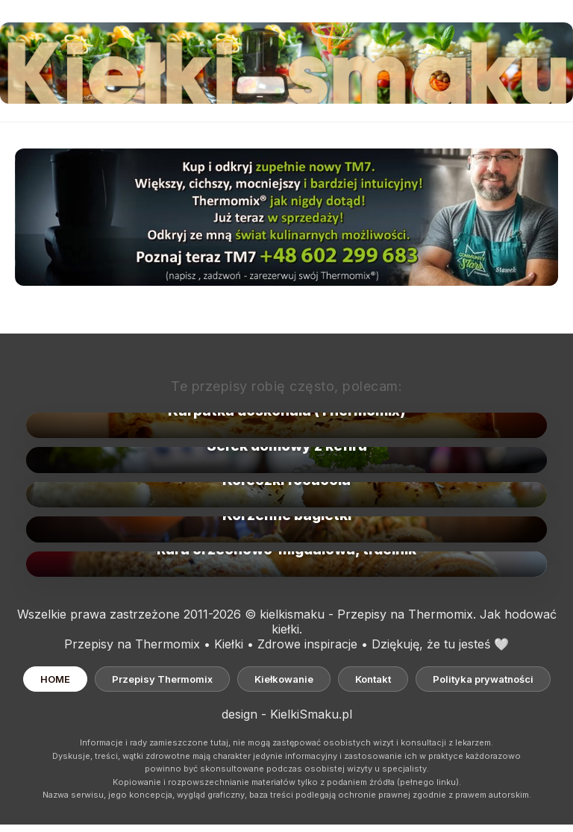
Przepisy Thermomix (162, 679)
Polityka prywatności (483, 679)
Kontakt (373, 679)
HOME (55, 679)
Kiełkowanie (283, 679)
